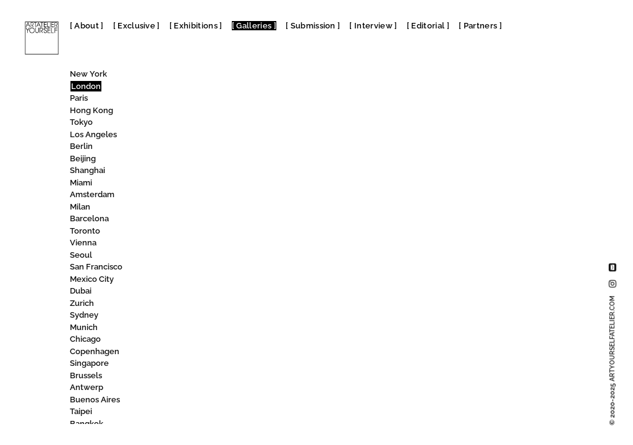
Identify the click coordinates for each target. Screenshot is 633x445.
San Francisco (96, 266)
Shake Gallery (184, 232)
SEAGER (174, 135)
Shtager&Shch (188, 328)
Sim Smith (178, 388)
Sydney (84, 315)
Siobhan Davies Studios (207, 425)
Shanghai (87, 170)
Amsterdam (92, 194)
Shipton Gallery (189, 280)
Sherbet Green (187, 268)
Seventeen (183, 219)
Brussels (86, 375)
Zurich (82, 303)
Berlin (81, 146)
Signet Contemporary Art (210, 364)
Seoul (81, 255)
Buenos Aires (95, 399)
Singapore (89, 363)
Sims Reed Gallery (193, 412)
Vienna (83, 242)
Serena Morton (191, 159)
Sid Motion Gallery (197, 340)
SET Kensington (189, 195)
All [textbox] (155, 77)
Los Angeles (93, 134)
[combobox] (199, 76)
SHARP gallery (186, 256)
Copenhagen (94, 351)
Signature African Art (202, 352)
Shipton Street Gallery (201, 292)
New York (88, 73)
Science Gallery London (209, 111)
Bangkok (86, 423)
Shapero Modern (193, 243)
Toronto (85, 230)
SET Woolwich (190, 208)
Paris (79, 98)
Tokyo (81, 122)
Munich (84, 327)
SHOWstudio (187, 316)
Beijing (83, 158)
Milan (80, 206)
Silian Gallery (185, 376)
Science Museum (199, 123)
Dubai (80, 290)
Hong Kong (91, 110)
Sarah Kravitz (183, 99)
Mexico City (92, 279)
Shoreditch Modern (197, 304)
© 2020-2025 (612, 360)
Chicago (85, 339)
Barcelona (89, 218)
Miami (81, 182)
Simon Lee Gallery (197, 400)
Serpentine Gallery (201, 171)
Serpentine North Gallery (212, 184)
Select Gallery (187, 147)
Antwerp (86, 387)
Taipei (81, 411)
